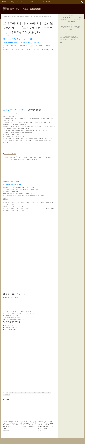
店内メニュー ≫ (8, 327)
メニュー (30, 394)
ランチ (35, 394)
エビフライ (17, 394)
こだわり (5, 16)
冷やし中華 (41, 2)
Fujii (61, 42)
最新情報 (23, 16)
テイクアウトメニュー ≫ (11, 329)
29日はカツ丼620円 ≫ (10, 331)
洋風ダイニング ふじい (46, 394)
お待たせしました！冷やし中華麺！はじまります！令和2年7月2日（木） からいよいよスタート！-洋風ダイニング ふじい (28, 426)
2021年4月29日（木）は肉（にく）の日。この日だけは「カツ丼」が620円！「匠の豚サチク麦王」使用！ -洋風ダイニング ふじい (10, 426)
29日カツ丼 (33, 2)
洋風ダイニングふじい (32, 16)
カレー (22, 394)
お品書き (12, 2)
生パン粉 (44, 16)
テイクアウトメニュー (22, 2)
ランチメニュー (16, 16)
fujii (5, 37)
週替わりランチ (7, 396)
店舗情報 (48, 2)
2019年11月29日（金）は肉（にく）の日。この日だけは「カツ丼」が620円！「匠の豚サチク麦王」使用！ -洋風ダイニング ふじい (45, 426)
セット (10, 16)
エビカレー (11, 394)
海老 (39, 16)
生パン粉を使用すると (10, 155)
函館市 (39, 394)
